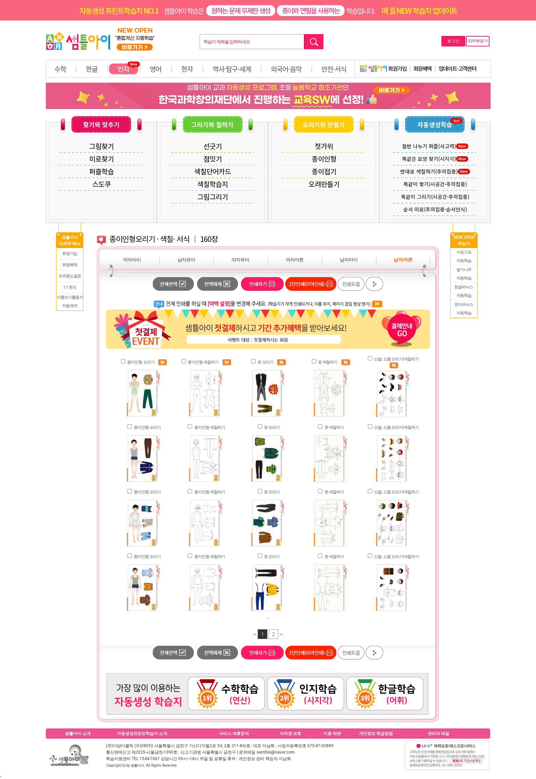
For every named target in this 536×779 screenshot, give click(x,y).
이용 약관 (332, 733)
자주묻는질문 (69, 276)
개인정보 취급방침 (376, 733)
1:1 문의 (69, 287)
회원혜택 (422, 68)
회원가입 (383, 68)
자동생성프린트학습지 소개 (142, 733)
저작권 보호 (290, 733)
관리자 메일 (438, 733)
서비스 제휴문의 (234, 733)
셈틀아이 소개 (78, 733)
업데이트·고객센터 (458, 68)
